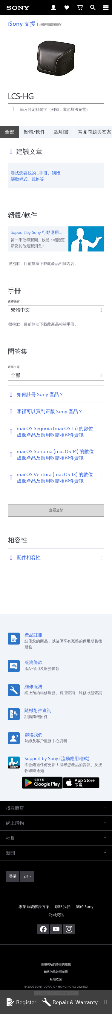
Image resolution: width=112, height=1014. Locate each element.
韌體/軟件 (34, 132)
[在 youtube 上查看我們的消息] (56, 929)
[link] (18, 7)
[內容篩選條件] (13, 108)
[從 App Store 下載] (81, 782)
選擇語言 (14, 301)
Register (21, 1002)
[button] (56, 808)
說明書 (61, 132)
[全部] (9, 132)
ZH (26, 876)
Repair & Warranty (70, 1002)
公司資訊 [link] (56, 914)
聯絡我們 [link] (62, 906)
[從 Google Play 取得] (43, 782)
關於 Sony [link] (84, 906)
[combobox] (56, 108)
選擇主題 (14, 367)
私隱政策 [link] (56, 979)
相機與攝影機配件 (51, 24)
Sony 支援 (22, 23)
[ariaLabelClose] (105, 7)
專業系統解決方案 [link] (34, 906)
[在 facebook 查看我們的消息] (43, 929)
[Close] (107, 1002)
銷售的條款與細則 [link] (56, 971)
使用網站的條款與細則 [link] (56, 964)
